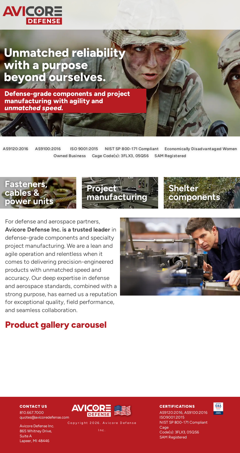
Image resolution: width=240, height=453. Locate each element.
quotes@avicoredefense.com (44, 417)
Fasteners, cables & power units (29, 192)
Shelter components (194, 192)
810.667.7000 (32, 412)
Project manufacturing (117, 192)
